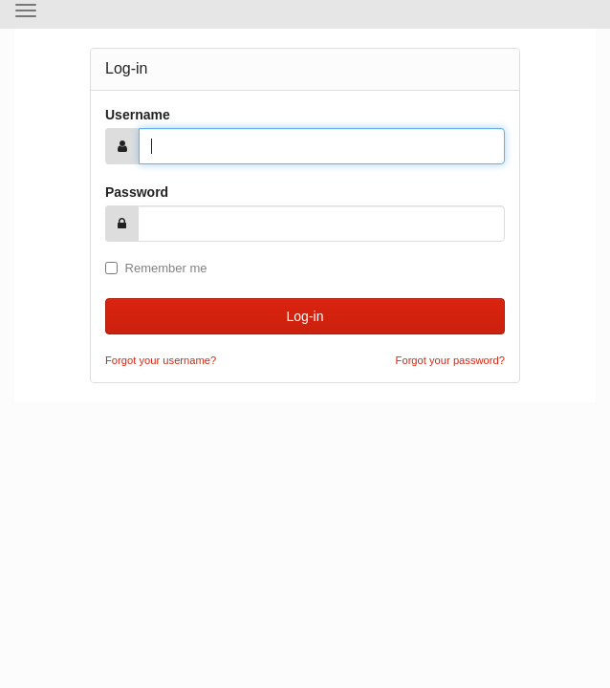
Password (136, 192)
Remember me (156, 268)
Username (137, 114)
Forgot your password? (450, 360)
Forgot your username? (160, 360)
